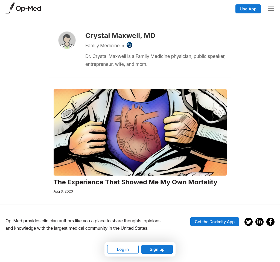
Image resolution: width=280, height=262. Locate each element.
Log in (123, 249)
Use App (248, 8)
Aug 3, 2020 (63, 191)
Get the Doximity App (215, 221)
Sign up (157, 249)
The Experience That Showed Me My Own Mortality (136, 182)
